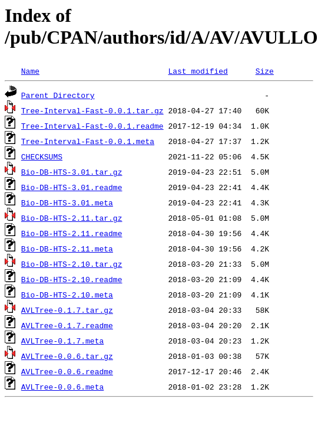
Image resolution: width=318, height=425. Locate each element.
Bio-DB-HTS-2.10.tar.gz (71, 264)
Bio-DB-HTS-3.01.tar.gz (71, 171)
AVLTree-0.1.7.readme (67, 325)
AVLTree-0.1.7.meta (62, 340)
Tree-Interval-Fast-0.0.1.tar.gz (92, 110)
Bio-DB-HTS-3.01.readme (71, 187)
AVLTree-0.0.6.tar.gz (67, 356)
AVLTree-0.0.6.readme (67, 371)
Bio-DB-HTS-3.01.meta (67, 202)
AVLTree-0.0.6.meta (62, 386)
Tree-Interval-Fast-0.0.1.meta (87, 141)
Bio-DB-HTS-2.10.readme (71, 279)
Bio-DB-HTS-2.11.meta (67, 248)
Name (30, 71)
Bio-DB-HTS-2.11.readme (71, 233)
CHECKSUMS (41, 156)
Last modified (197, 71)
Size (265, 71)
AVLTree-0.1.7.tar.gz (67, 310)
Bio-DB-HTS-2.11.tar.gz (71, 217)
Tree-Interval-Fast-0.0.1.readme (92, 125)
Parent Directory (58, 95)
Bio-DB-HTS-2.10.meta (67, 294)
